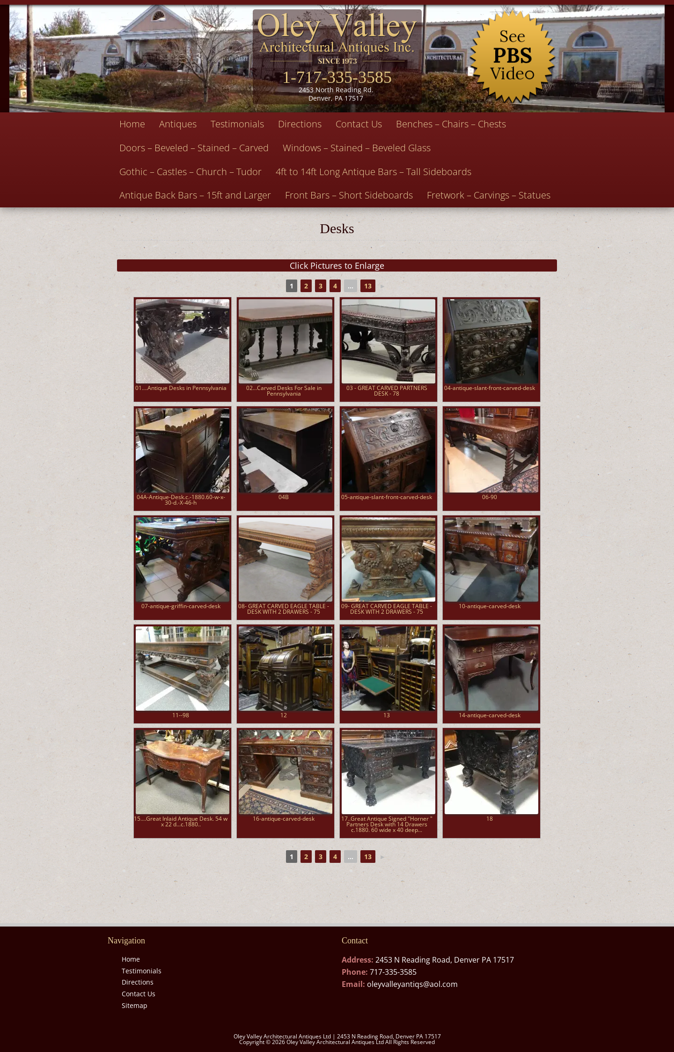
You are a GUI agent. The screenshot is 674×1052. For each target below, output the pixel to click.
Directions (300, 124)
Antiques (178, 124)
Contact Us (359, 124)
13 (368, 285)
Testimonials (237, 124)
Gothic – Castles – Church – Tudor (190, 171)
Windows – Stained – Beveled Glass (357, 147)
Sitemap (134, 1005)
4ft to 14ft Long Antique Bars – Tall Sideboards (373, 171)
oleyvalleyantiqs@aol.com (412, 984)
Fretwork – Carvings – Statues (488, 195)
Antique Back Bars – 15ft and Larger (195, 195)
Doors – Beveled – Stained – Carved (194, 147)
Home (132, 124)
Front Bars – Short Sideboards (349, 195)
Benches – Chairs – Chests (451, 124)
